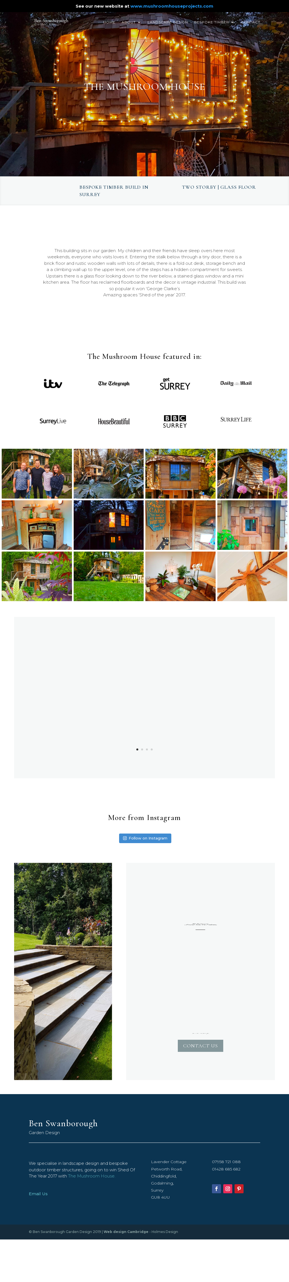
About (129, 22)
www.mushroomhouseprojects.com (171, 6)
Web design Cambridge (126, 1232)
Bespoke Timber (211, 22)
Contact (250, 22)
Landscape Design (168, 22)
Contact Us (200, 1046)
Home (109, 22)
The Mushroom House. (91, 1176)
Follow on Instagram (145, 838)
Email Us (38, 1193)
